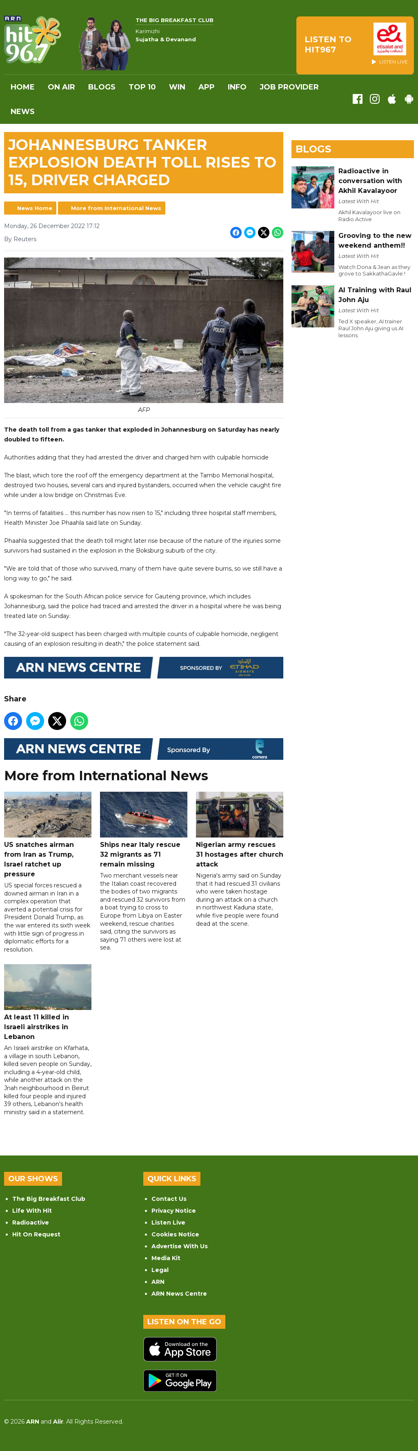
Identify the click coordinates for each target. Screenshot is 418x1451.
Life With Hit (32, 1210)
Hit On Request (36, 1234)
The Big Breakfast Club (48, 1198)
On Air (61, 87)
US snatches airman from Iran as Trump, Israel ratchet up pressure (47, 835)
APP (206, 87)
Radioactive (30, 1222)
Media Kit (165, 1258)
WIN (177, 87)
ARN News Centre (179, 1293)
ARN (158, 1281)
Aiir (58, 1421)
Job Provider (289, 87)
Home (23, 87)
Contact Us (169, 1198)
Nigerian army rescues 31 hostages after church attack (239, 830)
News (23, 111)
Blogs (102, 87)
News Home (34, 208)
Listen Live (168, 1222)
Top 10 (142, 87)
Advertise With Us (179, 1246)
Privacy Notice (173, 1210)
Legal (160, 1270)
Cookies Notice (175, 1234)
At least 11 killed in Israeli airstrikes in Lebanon (47, 1002)
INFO (237, 87)
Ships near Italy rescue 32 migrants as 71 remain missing (143, 830)
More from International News (116, 208)
